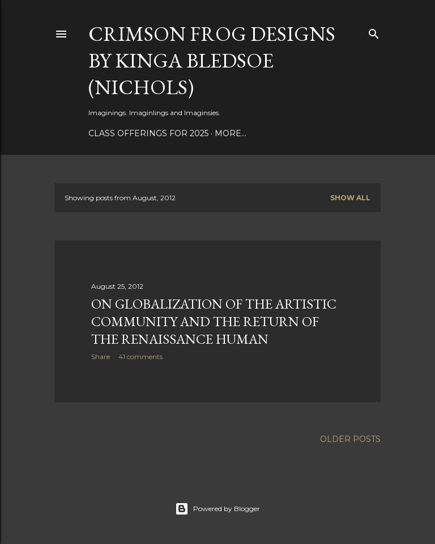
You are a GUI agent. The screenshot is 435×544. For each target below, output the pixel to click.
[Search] (374, 31)
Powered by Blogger (217, 509)
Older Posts (350, 439)
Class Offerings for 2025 (148, 133)
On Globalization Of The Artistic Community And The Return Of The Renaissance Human (213, 321)
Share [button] (100, 356)
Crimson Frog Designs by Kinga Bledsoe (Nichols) (211, 60)
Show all (350, 197)
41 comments (140, 356)
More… (230, 133)
